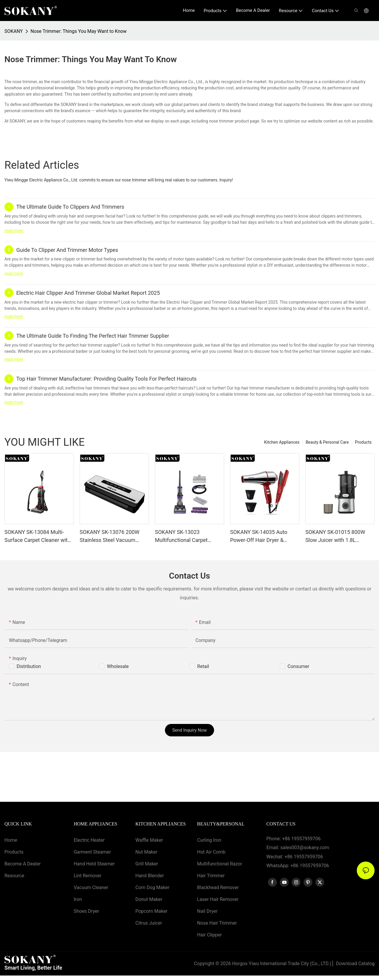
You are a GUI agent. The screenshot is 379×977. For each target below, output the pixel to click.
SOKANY (13, 31)
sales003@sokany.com (304, 847)
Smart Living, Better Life (33, 969)
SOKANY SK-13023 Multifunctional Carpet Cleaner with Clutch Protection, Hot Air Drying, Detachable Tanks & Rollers (187, 536)
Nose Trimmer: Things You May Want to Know (78, 31)
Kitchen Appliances (281, 442)
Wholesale (118, 666)
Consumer (298, 666)
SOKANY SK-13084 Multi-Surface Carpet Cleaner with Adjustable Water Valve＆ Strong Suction (37, 536)
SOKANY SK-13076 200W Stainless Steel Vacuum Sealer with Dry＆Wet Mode (112, 536)
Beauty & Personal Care (327, 442)
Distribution (29, 666)
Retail (203, 666)
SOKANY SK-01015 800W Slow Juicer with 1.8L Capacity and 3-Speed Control (335, 536)
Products (363, 442)
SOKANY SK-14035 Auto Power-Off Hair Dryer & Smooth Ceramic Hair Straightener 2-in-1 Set (258, 536)
